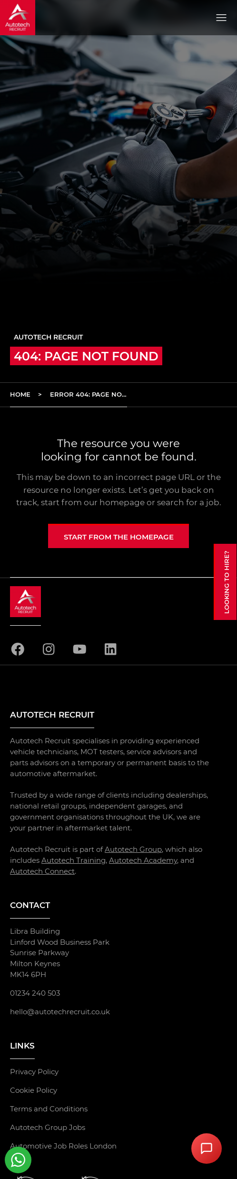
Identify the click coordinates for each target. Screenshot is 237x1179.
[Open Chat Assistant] (206, 1148)
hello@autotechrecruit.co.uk (60, 1011)
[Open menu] (221, 17)
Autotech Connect (42, 871)
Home (20, 394)
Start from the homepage (119, 536)
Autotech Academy (143, 860)
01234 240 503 (35, 993)
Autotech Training (73, 860)
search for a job (188, 502)
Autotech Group (133, 849)
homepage (122, 502)
